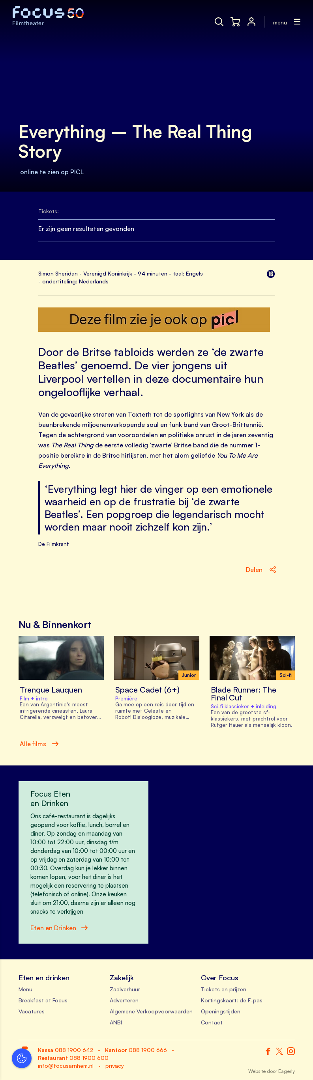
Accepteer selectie (67, 1065)
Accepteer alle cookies (67, 1042)
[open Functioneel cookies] (121, 990)
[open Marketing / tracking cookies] (121, 1013)
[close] (122, 917)
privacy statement (35, 963)
